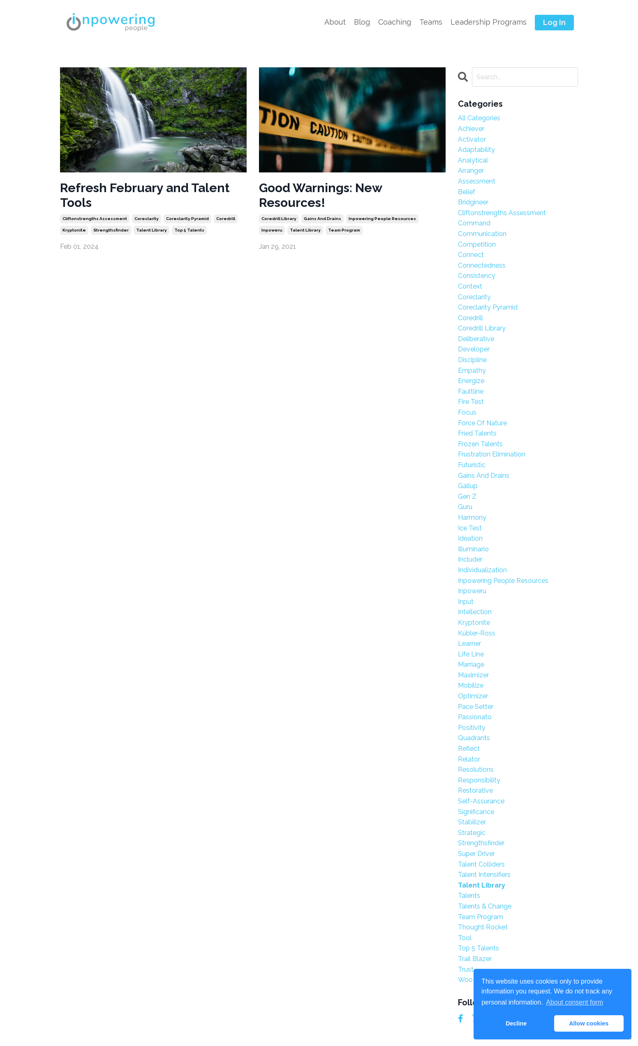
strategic (471, 833)
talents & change (484, 906)
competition (477, 244)
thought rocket (483, 927)
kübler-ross (476, 633)
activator (472, 139)
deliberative (476, 339)
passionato (475, 717)
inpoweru (271, 230)
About (335, 22)
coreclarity (146, 218)
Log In (554, 22)
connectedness (482, 265)
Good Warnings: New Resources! (320, 195)
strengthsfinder (111, 230)
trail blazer (475, 959)
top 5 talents (189, 230)
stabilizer (472, 822)
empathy (472, 370)
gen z (467, 496)
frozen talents (480, 444)
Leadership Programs (489, 22)
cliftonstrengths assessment (94, 218)
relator (469, 759)
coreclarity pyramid (187, 218)
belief (466, 192)
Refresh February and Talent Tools (144, 195)
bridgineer (473, 202)
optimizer (473, 696)
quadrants (474, 738)
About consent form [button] (574, 1002)
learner (469, 643)
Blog (362, 22)
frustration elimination (491, 454)
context (470, 286)
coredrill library (278, 218)
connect (471, 255)
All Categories (479, 118)
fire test (471, 402)
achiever (471, 129)
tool (465, 938)
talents (469, 895)
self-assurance (481, 801)
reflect (469, 748)
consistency (476, 276)
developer (474, 349)
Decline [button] (516, 1023)
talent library (151, 230)
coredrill (225, 218)
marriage (471, 664)
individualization (482, 570)
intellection (475, 612)
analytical (473, 160)
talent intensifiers (484, 875)
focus (467, 412)
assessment (476, 181)
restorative (475, 790)
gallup (468, 486)
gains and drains (322, 218)
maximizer (473, 675)
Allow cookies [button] (588, 1023)
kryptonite (74, 230)
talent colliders (481, 864)
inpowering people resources (382, 218)
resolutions (476, 769)
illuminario (473, 549)
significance (476, 812)
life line (471, 654)
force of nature (482, 423)
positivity (471, 728)
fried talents (477, 433)
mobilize (470, 685)
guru (465, 507)
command (474, 223)
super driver (476, 854)
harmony (472, 517)
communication (482, 234)
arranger (471, 170)
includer (470, 559)
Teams (430, 22)
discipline (472, 360)
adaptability (476, 150)
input (466, 602)
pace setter (475, 707)
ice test (470, 528)
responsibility (479, 780)
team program (344, 230)
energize (471, 381)
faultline (470, 391)
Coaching (394, 22)
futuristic (471, 465)
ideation (470, 538)
